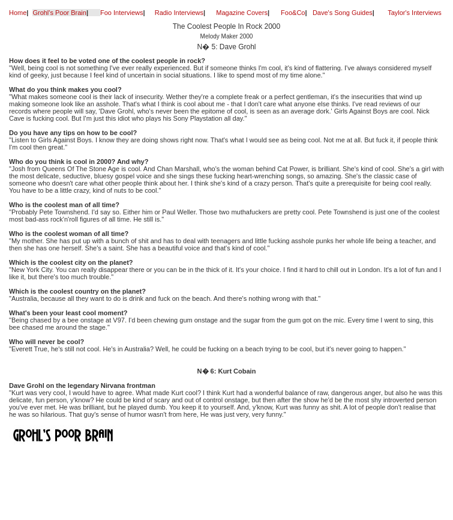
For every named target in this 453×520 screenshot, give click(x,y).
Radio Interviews (179, 12)
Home (17, 12)
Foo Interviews (121, 12)
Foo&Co (293, 12)
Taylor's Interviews (415, 12)
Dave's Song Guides (343, 12)
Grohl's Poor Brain (59, 12)
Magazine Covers (242, 12)
